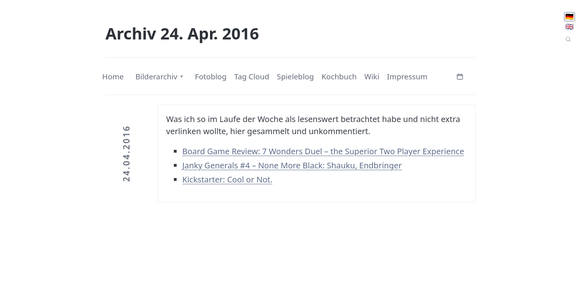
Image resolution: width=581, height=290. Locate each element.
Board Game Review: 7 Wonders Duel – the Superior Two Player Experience (323, 151)
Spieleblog (295, 76)
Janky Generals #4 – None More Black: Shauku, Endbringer (292, 165)
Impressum (407, 76)
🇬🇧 (569, 26)
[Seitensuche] (568, 39)
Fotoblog (211, 76)
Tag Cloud (251, 76)
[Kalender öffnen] (460, 75)
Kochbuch (338, 76)
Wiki (372, 76)
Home (113, 76)
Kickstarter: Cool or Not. (227, 179)
